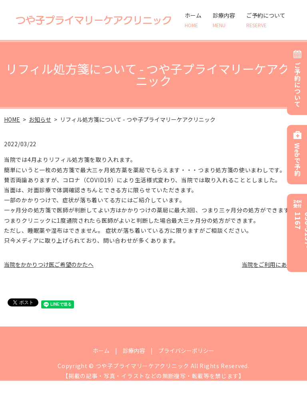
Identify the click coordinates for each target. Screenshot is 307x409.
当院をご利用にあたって (272, 264)
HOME (12, 119)
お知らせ (40, 119)
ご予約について (265, 20)
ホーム (193, 20)
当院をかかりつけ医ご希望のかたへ (49, 264)
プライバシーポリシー (186, 351)
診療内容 (224, 20)
